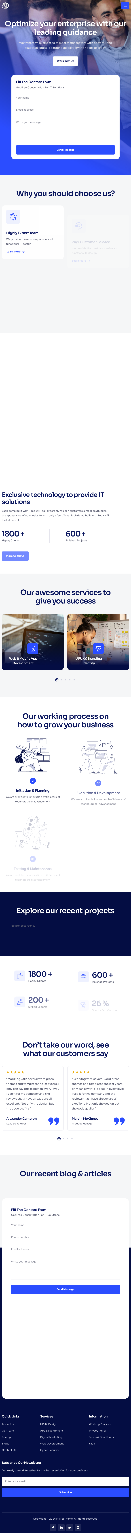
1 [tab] (56, 679)
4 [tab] (69, 679)
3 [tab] (65, 679)
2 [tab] (61, 679)
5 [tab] (74, 679)
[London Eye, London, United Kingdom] (65, 1352)
